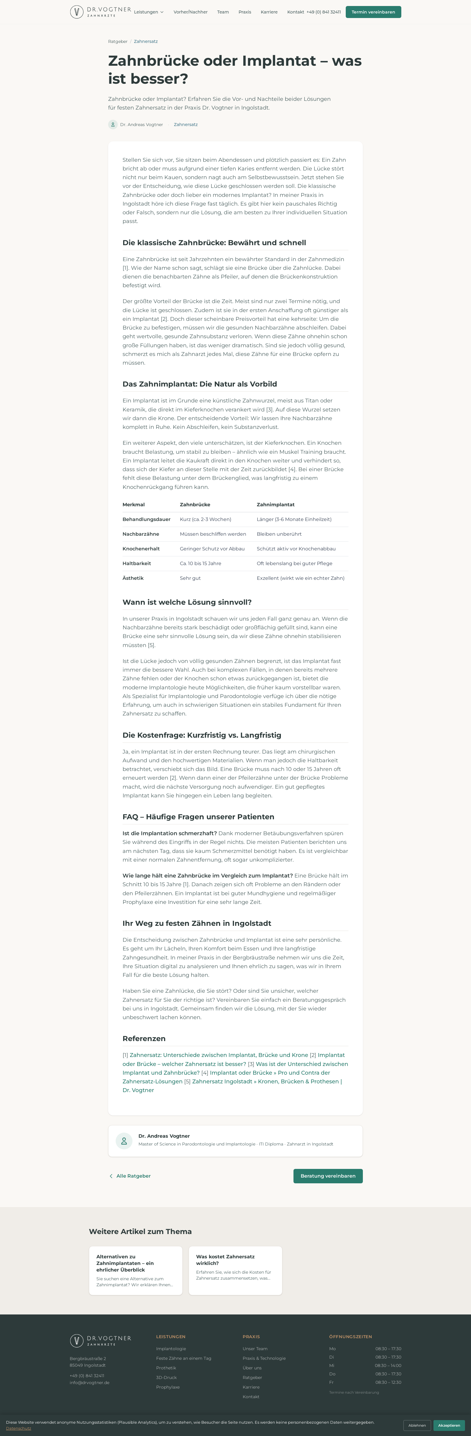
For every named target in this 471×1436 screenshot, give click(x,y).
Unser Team (255, 1348)
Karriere (269, 12)
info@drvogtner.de (89, 1382)
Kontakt (295, 12)
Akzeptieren (449, 1425)
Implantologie (171, 1348)
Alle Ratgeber (129, 1176)
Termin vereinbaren (373, 12)
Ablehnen (417, 1425)
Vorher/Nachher (191, 12)
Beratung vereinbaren (328, 1176)
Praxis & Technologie (264, 1358)
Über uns (252, 1368)
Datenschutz (18, 1428)
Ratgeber (118, 41)
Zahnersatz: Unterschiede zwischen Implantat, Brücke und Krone (219, 1055)
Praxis (245, 12)
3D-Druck (166, 1377)
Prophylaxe (168, 1387)
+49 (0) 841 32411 (323, 12)
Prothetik (166, 1368)
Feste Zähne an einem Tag (183, 1358)
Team (223, 12)
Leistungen (149, 12)
